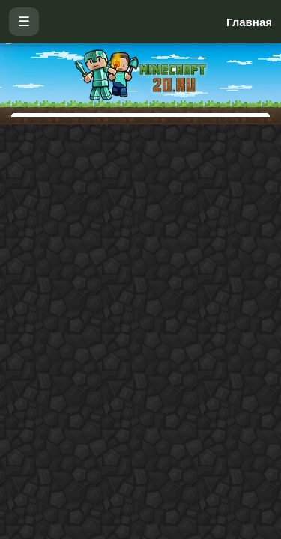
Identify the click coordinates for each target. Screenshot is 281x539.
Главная (249, 22)
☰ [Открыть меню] (24, 21)
